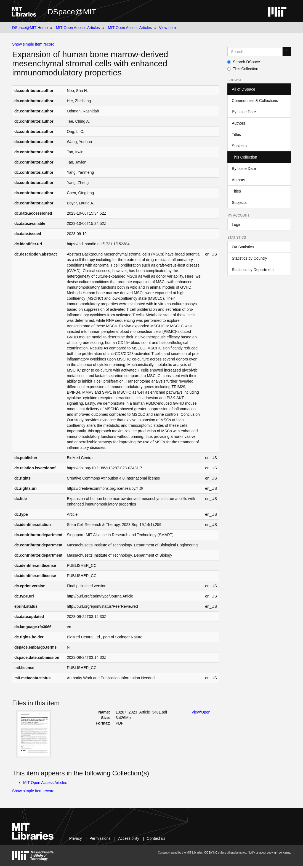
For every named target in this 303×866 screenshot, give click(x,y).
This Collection (242, 69)
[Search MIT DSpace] (255, 51)
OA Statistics (243, 247)
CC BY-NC (210, 852)
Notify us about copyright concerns (269, 852)
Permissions (99, 838)
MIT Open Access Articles (78, 27)
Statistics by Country (249, 258)
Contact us (156, 838)
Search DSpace (243, 62)
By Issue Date (244, 112)
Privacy (75, 838)
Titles (236, 134)
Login (236, 224)
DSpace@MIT (71, 11)
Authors (238, 123)
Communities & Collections (255, 100)
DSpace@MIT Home (30, 27)
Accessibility (128, 838)
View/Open (201, 712)
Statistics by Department (253, 269)
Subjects (239, 146)
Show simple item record (33, 44)
